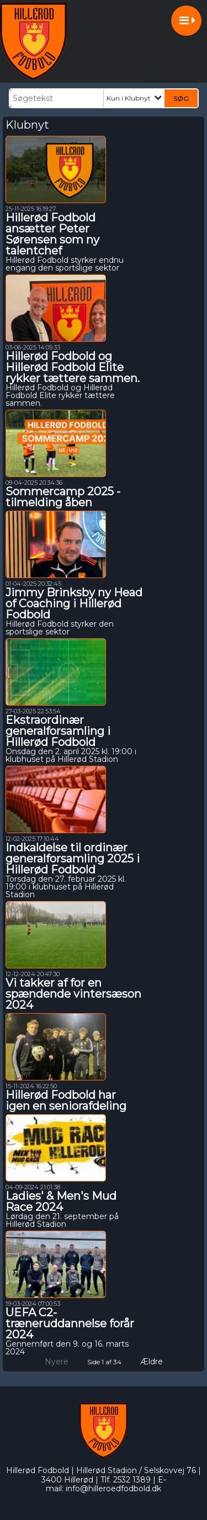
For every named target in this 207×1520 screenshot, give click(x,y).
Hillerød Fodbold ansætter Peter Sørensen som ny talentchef (52, 234)
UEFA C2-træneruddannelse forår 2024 (70, 1323)
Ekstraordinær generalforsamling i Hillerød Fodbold (58, 731)
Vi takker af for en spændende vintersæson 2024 (73, 993)
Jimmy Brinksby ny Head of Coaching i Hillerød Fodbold (74, 603)
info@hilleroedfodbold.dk (113, 1488)
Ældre (159, 1362)
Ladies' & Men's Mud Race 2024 (61, 1201)
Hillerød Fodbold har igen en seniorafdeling (66, 1100)
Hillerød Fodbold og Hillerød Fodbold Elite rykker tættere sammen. (73, 367)
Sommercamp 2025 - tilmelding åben (63, 497)
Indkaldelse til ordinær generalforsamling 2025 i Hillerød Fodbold (73, 858)
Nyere (50, 1362)
